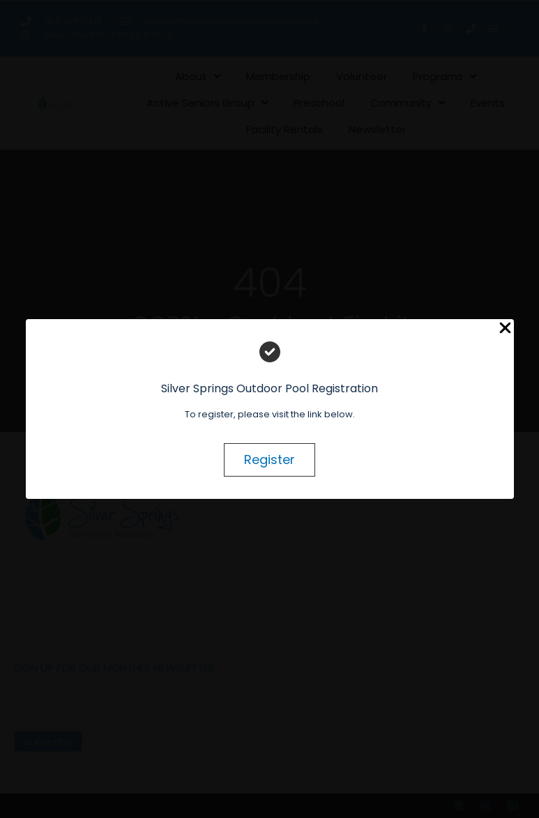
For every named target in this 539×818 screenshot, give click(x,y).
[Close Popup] (505, 328)
